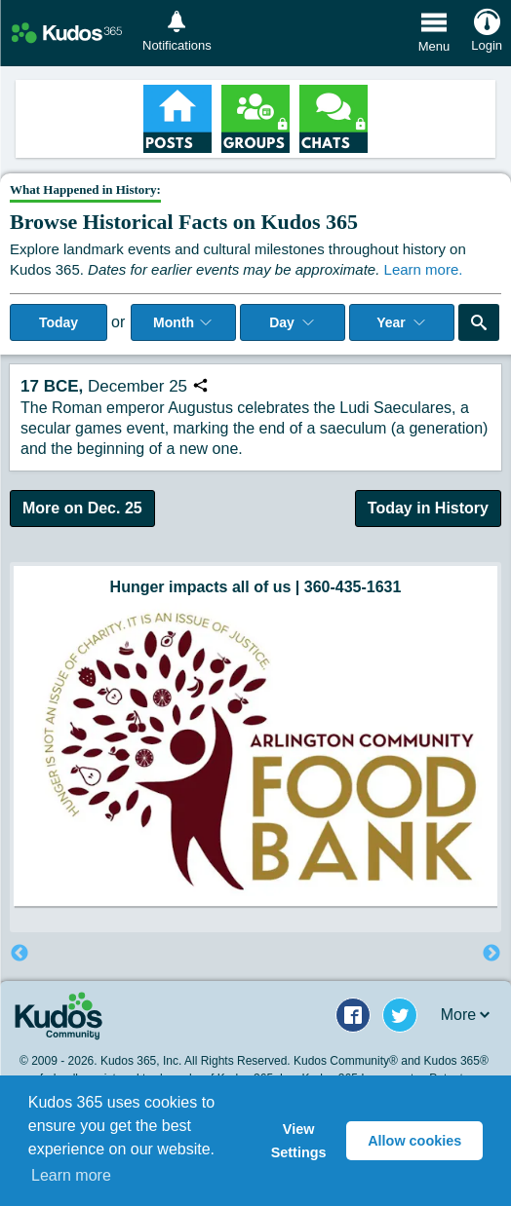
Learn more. (423, 269)
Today (58, 322)
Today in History (428, 508)
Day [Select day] (292, 322)
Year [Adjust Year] (401, 322)
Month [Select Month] (183, 322)
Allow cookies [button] (414, 1141)
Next (491, 953)
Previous (19, 953)
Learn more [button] (71, 1175)
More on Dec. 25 (82, 508)
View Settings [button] (299, 1140)
